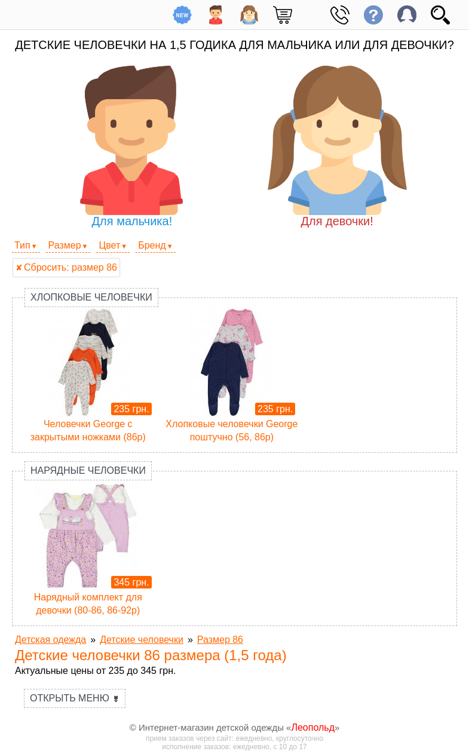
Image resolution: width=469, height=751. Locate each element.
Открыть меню (74, 698)
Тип (22, 245)
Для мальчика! (131, 147)
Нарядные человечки (88, 470)
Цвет (109, 245)
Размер (64, 245)
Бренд (151, 245)
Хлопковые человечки (91, 297)
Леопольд (313, 727)
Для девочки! (337, 147)
